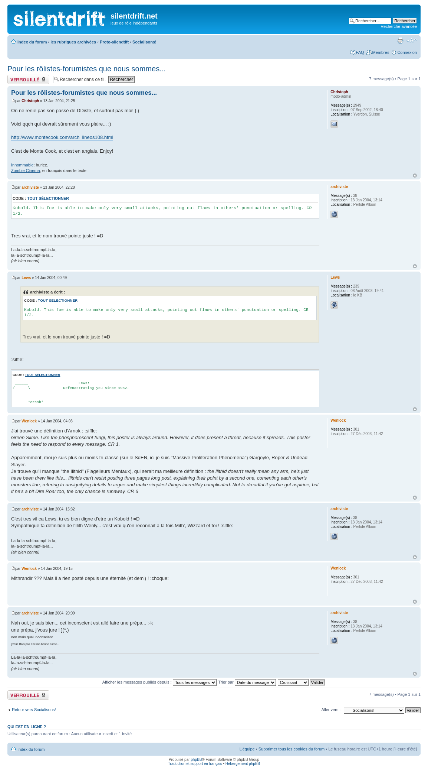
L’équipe (247, 749)
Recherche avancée (399, 26)
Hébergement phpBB (242, 764)
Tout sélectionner (48, 199)
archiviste (30, 187)
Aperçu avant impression (400, 40)
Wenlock (29, 421)
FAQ (360, 52)
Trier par (247, 682)
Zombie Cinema (25, 170)
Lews (26, 278)
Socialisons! (144, 42)
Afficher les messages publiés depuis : (159, 682)
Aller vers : (330, 709)
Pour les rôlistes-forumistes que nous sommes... (86, 69)
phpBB (196, 760)
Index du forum (32, 42)
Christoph (30, 101)
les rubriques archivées (73, 42)
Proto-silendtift (114, 42)
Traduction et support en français (195, 764)
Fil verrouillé (28, 79)
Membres (380, 52)
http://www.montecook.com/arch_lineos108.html (62, 137)
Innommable (22, 165)
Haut (415, 175)
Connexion (407, 52)
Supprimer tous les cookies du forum (292, 749)
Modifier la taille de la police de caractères (411, 40)
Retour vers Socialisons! (34, 709)
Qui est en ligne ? (26, 726)
